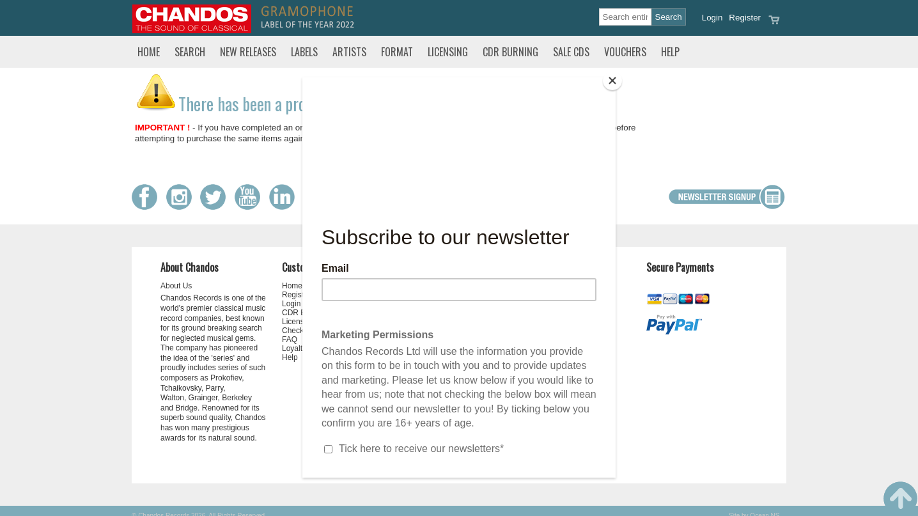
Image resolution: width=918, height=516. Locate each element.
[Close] (612, 80)
